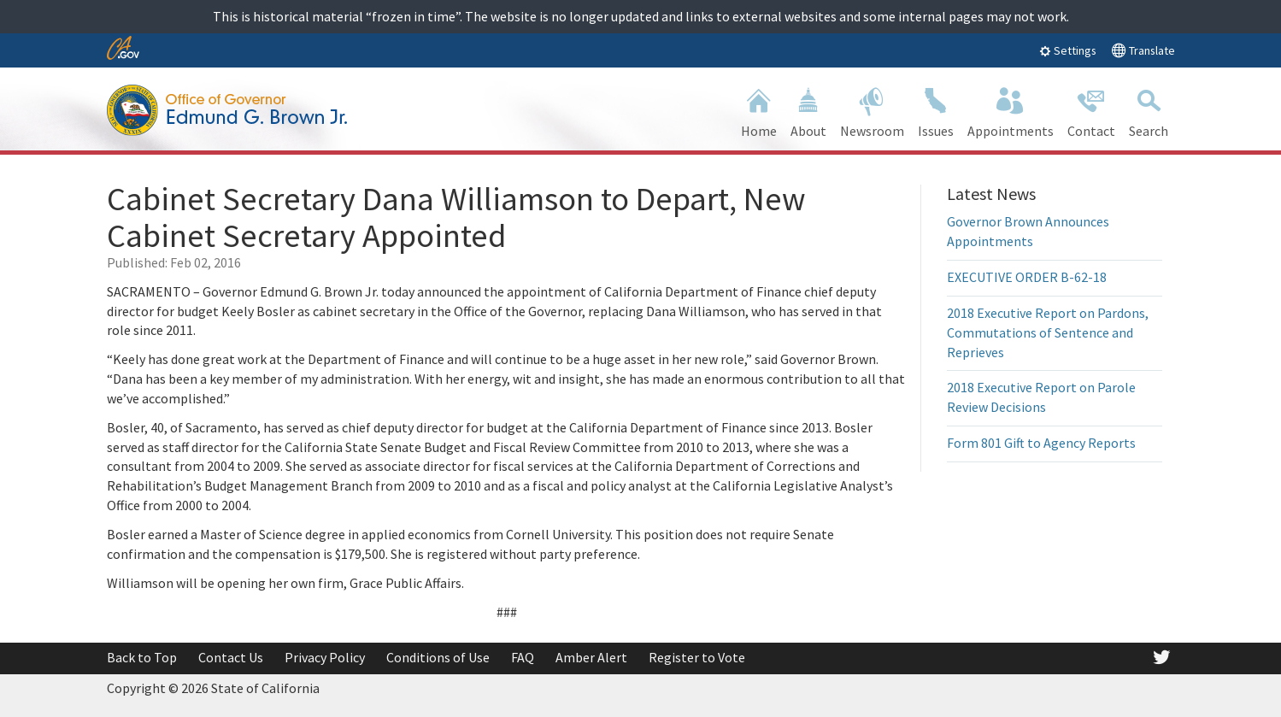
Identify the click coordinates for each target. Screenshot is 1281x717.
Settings (1067, 50)
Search (1148, 110)
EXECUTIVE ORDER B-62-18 (1027, 276)
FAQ (522, 657)
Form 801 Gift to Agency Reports (1041, 442)
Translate (1143, 50)
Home (759, 110)
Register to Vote (697, 657)
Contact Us (230, 657)
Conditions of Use (438, 657)
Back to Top (142, 657)
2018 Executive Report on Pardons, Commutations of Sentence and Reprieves (1048, 332)
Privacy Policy (325, 657)
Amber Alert (591, 657)
